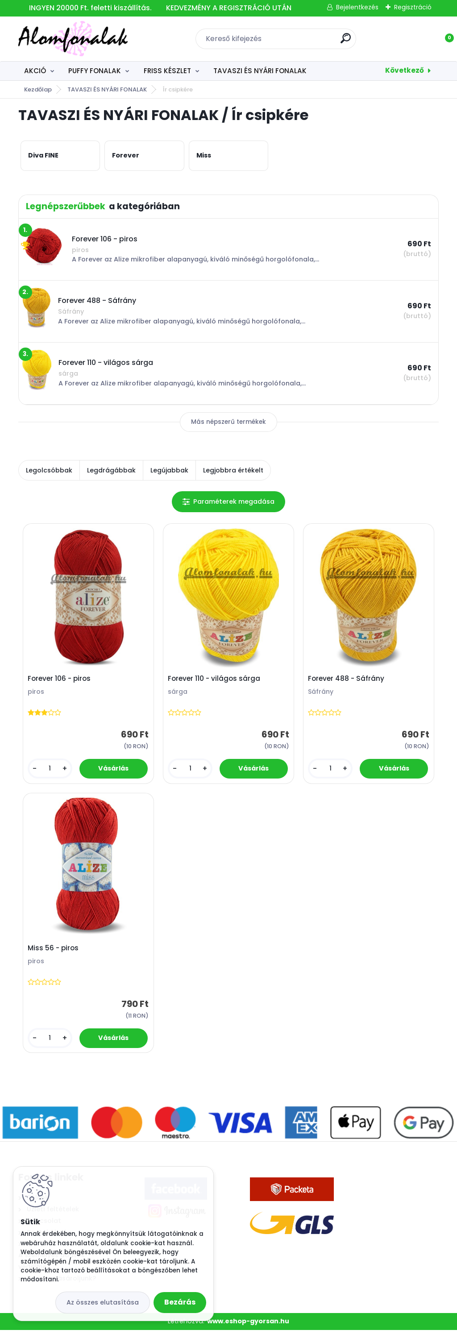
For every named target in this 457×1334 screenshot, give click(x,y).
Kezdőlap (38, 89)
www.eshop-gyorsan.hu (248, 1325)
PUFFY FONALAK (94, 70)
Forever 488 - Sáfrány (347, 679)
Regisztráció (413, 7)
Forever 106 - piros (60, 679)
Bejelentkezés (357, 7)
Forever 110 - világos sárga (215, 679)
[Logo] (73, 39)
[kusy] (51, 770)
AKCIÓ (35, 70)
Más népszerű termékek (228, 422)
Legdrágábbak (111, 470)
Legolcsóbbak (49, 470)
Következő (404, 70)
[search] (346, 41)
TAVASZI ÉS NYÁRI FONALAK (260, 70)
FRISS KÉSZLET (167, 70)
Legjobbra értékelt (233, 470)
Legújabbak (169, 470)
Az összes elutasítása (102, 1302)
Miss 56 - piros (54, 951)
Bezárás (179, 1302)
